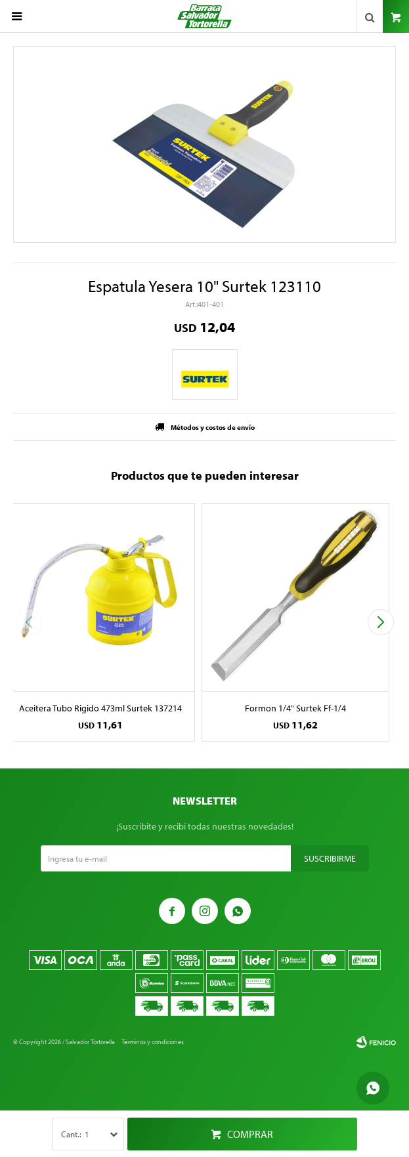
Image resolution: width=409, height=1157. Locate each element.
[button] (380, 622)
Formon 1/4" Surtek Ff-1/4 (295, 708)
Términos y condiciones (152, 1042)
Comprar (250, 1134)
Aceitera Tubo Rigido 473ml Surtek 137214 (100, 708)
